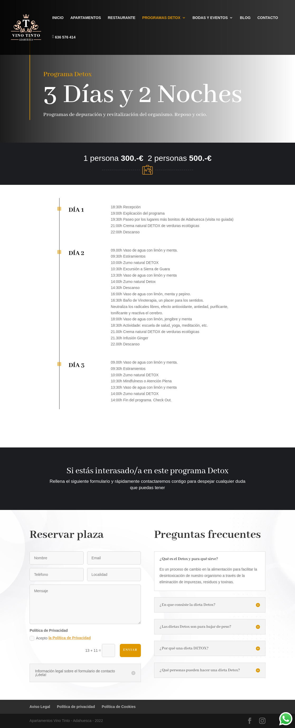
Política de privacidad (76, 707)
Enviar (130, 650)
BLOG (245, 18)
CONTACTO (267, 18)
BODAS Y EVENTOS (210, 18)
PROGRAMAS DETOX (161, 18)
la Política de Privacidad (70, 638)
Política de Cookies (119, 707)
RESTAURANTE (121, 18)
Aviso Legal (40, 707)
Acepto (60, 638)
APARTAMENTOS (85, 18)
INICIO (58, 18)
